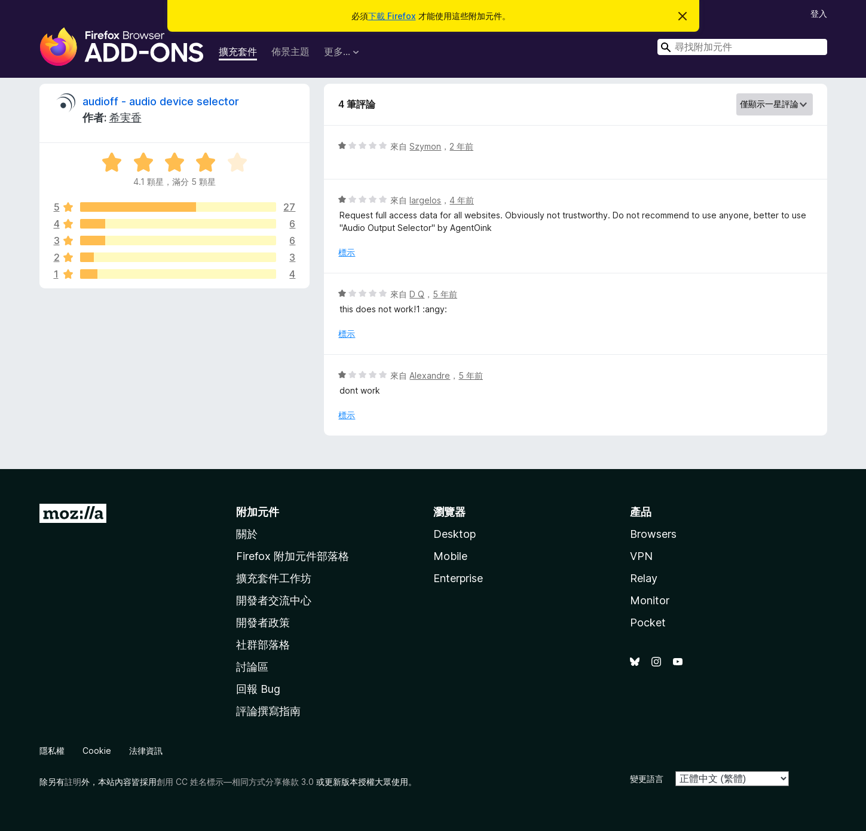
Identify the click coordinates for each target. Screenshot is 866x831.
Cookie (96, 750)
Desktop (454, 534)
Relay (643, 578)
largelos (425, 200)
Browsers (653, 534)
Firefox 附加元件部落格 (292, 556)
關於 (247, 534)
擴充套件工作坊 (273, 578)
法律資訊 (146, 750)
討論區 (252, 666)
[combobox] (742, 47)
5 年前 (445, 294)
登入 (818, 13)
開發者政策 (263, 622)
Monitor (649, 600)
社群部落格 (263, 644)
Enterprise (458, 578)
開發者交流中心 (273, 600)
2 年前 (461, 146)
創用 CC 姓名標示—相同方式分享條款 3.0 (235, 782)
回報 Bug (258, 689)
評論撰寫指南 (268, 711)
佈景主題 (290, 51)
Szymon (425, 146)
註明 (73, 782)
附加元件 (257, 512)
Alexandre (429, 375)
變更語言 (646, 779)
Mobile (450, 556)
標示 (346, 252)
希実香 (125, 117)
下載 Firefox (392, 16)
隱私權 (52, 750)
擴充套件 (238, 51)
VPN (641, 556)
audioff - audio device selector (160, 101)
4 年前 (461, 200)
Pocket (648, 622)
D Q (416, 294)
